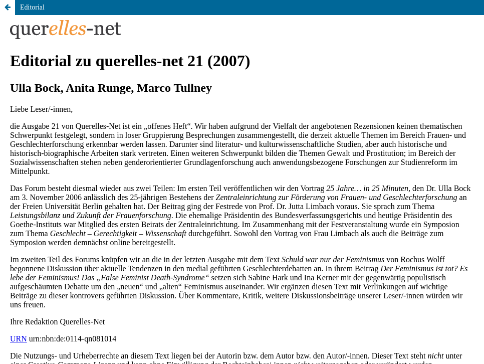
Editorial (32, 7)
